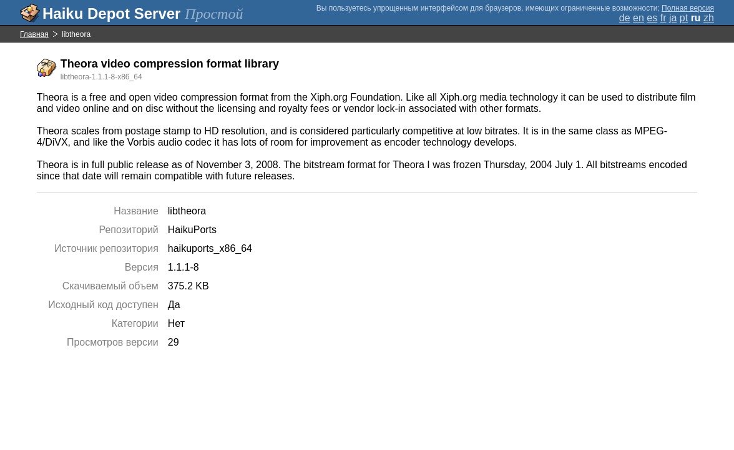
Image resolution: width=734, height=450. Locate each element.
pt (684, 17)
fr (663, 17)
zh (708, 17)
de (624, 17)
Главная (34, 34)
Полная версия (688, 8)
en (638, 17)
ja (673, 17)
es (652, 17)
